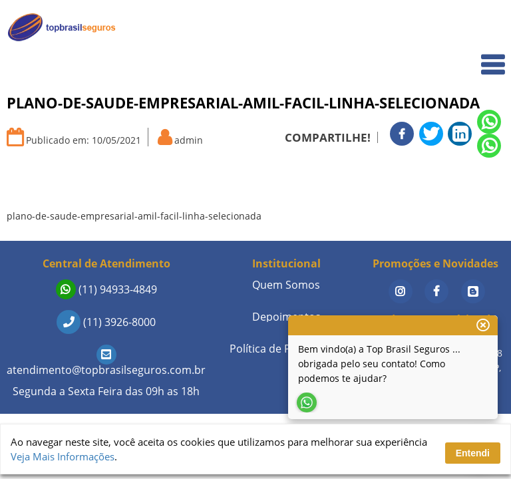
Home (482, 27)
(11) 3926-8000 (106, 322)
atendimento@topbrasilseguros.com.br (106, 362)
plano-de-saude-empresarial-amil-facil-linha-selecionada (134, 216)
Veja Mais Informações (62, 456)
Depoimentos (286, 316)
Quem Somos (465, 57)
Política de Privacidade (286, 348)
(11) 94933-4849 (106, 289)
